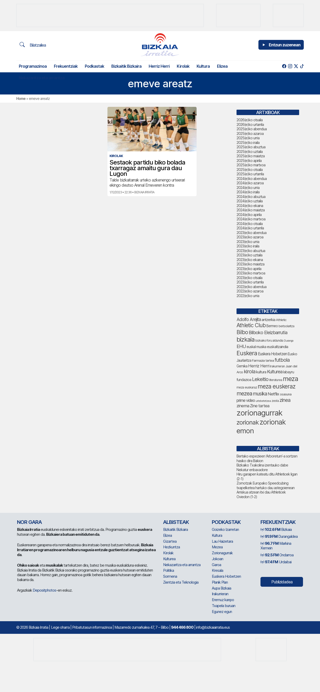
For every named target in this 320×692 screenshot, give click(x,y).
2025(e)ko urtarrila (250, 174)
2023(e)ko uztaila (249, 255)
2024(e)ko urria (248, 187)
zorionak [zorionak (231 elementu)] (248, 422)
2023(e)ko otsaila (249, 277)
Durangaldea (279, 536)
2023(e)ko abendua (251, 232)
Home (21, 98)
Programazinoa (33, 66)
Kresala (217, 570)
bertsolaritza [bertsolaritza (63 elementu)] (286, 326)
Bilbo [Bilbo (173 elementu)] (242, 332)
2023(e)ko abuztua (251, 250)
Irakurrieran (220, 593)
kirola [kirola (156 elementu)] (249, 371)
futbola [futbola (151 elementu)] (282, 360)
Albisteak (176, 522)
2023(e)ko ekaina (250, 259)
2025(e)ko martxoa (251, 165)
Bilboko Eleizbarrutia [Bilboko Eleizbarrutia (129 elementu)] (268, 332)
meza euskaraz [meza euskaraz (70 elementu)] (247, 387)
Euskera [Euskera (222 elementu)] (247, 353)
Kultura (203, 66)
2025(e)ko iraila (248, 142)
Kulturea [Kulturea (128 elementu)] (274, 371)
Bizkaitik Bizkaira (126, 66)
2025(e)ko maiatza (251, 156)
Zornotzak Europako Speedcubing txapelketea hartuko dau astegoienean (265, 485)
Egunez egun (222, 611)
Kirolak (183, 66)
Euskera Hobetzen (226, 576)
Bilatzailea (33, 45)
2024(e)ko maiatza (251, 210)
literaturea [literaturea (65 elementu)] (275, 380)
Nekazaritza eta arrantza (41, 77)
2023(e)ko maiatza (250, 264)
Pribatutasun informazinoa (92, 627)
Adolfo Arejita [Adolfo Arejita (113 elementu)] (249, 319)
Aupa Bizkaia (221, 588)
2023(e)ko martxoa (251, 273)
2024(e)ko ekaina (250, 205)
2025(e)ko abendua (252, 129)
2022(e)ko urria (248, 295)
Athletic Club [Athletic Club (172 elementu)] (251, 325)
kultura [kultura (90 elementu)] (261, 372)
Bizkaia (276, 529)
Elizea (222, 66)
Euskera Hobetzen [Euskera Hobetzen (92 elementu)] (272, 353)
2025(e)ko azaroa (250, 133)
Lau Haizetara (222, 541)
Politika (168, 570)
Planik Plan (220, 582)
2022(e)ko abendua (251, 286)
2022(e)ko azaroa (250, 291)
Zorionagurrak (222, 552)
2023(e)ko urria (248, 241)
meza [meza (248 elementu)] (290, 379)
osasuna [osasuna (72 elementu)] (285, 394)
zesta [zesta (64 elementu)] (275, 401)
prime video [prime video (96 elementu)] (246, 400)
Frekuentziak (66, 66)
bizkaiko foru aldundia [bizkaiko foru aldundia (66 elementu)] (269, 340)
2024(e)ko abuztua (251, 196)
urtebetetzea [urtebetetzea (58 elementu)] (263, 401)
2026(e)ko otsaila (250, 120)
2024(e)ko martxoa (251, 219)
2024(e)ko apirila (249, 214)
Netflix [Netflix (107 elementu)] (273, 393)
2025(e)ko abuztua (251, 147)
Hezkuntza (171, 546)
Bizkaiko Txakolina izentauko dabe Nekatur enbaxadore (262, 467)
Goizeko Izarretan (225, 529)
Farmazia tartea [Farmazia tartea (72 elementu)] (263, 360)
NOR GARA (29, 522)
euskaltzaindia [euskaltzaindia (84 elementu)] (277, 346)
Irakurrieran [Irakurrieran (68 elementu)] (277, 366)
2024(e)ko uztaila (250, 201)
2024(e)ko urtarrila (250, 228)
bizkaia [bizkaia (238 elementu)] (246, 339)
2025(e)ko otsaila (250, 169)
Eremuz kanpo (223, 599)
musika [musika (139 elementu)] (260, 394)
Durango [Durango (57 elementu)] (288, 340)
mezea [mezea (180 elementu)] (244, 393)
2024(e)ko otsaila (250, 223)
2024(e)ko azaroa (250, 183)
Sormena (170, 576)
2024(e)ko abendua (252, 178)
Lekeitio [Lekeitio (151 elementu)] (260, 379)
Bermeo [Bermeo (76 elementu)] (272, 326)
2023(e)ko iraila (248, 246)
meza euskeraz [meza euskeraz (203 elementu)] (276, 386)
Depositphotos (44, 590)
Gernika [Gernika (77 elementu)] (242, 366)
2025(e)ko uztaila (250, 151)
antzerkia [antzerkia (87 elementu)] (268, 319)
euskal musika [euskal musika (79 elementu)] (256, 347)
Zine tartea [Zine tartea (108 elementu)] (259, 405)
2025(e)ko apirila (249, 160)
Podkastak (94, 66)
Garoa (216, 564)
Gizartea (169, 541)
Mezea (217, 546)
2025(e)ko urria (248, 138)
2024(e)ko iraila (248, 192)
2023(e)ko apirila (249, 268)
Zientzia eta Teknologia (180, 582)
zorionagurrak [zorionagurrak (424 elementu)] (259, 412)
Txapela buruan (223, 605)
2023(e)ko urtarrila (250, 282)
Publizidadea (281, 581)
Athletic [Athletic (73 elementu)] (281, 320)
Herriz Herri (159, 66)
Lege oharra (60, 627)
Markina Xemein (275, 546)
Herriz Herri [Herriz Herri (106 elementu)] (258, 365)
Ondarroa (276, 554)
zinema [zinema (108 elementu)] (243, 405)
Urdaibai (275, 561)
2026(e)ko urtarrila (250, 124)
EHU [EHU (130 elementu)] (241, 346)
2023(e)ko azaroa (250, 237)
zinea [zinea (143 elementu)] (285, 400)
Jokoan (217, 558)
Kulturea (169, 558)
